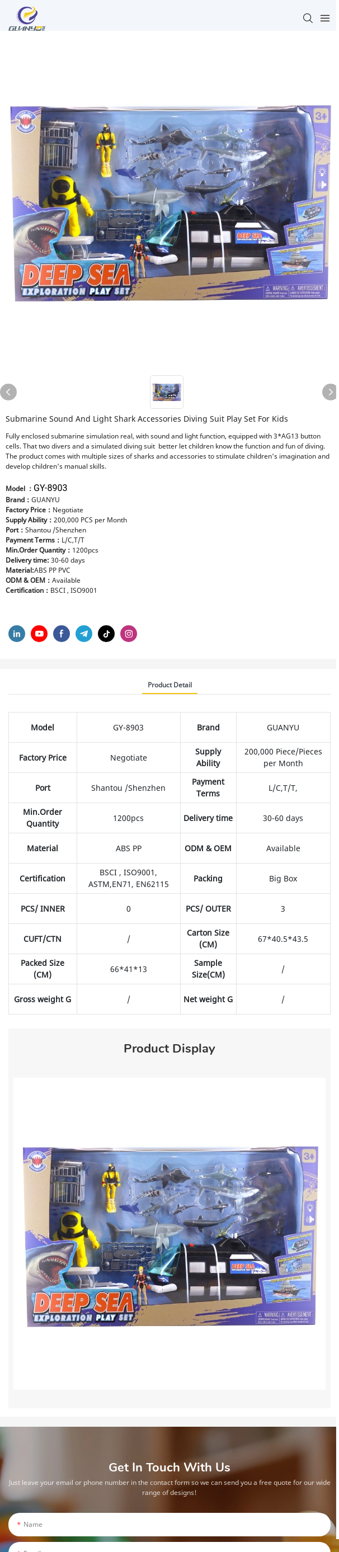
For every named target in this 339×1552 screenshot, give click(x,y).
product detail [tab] (170, 685)
